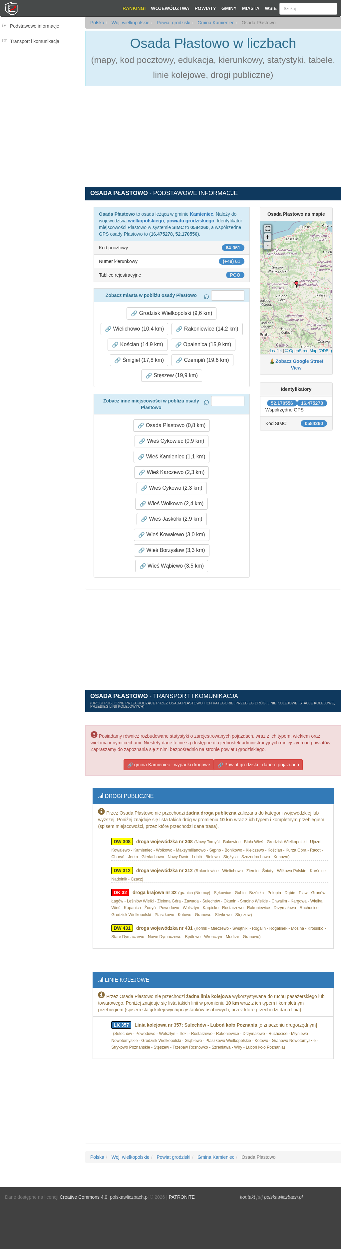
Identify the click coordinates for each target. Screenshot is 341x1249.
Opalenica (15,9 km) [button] (203, 345)
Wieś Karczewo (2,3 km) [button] (171, 472)
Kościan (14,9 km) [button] (137, 345)
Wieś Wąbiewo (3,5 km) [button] (172, 566)
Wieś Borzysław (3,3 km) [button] (171, 550)
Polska (97, 22)
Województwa (170, 8)
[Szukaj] (308, 9)
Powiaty (205, 8)
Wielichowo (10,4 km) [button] (134, 329)
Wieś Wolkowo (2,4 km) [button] (171, 504)
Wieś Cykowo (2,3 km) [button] (171, 488)
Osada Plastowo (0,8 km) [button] (171, 425)
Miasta (251, 8)
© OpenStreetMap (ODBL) (308, 351)
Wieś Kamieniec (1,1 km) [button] (171, 457)
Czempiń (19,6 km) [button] (202, 360)
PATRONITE (182, 1192)
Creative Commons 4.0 (83, 1192)
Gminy (229, 8)
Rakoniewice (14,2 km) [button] (207, 329)
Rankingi (134, 8)
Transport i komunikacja (34, 41)
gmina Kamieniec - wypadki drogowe (168, 763)
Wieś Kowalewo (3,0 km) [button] (171, 535)
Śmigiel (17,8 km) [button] (139, 360)
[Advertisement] (42, 76)
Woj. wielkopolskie (130, 22)
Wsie (271, 8)
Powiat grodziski (173, 22)
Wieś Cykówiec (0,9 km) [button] (171, 441)
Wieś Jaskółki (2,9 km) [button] (171, 519)
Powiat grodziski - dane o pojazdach (258, 763)
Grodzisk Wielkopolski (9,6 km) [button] (171, 313)
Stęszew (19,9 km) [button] (172, 375)
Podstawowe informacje (34, 26)
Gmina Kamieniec (215, 22)
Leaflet (276, 351)
